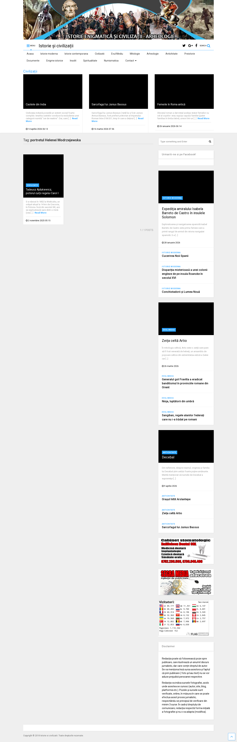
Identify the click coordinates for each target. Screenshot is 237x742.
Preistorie (189, 53)
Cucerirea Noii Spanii (175, 256)
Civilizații (30, 71)
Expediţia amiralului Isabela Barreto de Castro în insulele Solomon (183, 213)
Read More (203, 118)
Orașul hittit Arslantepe (176, 499)
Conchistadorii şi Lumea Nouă (181, 291)
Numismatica (111, 60)
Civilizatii (99, 53)
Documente (33, 60)
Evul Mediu (117, 53)
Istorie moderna (49, 53)
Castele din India (36, 104)
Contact (131, 60)
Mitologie (135, 53)
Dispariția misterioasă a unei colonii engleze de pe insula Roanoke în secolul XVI (184, 273)
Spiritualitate (90, 60)
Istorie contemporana (76, 53)
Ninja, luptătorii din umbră (178, 401)
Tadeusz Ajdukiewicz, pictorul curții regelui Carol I (42, 191)
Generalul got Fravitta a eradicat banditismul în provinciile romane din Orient (185, 383)
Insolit (73, 60)
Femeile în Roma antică (171, 104)
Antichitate (172, 53)
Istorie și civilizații (56, 45)
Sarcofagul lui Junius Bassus (109, 104)
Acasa (30, 53)
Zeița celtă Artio (174, 341)
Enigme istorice (54, 60)
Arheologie (153, 53)
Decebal (168, 457)
